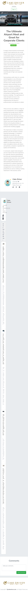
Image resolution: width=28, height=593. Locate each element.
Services (13, 45)
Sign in (14, 9)
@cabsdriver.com (11, 589)
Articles (14, 6)
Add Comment (21, 572)
